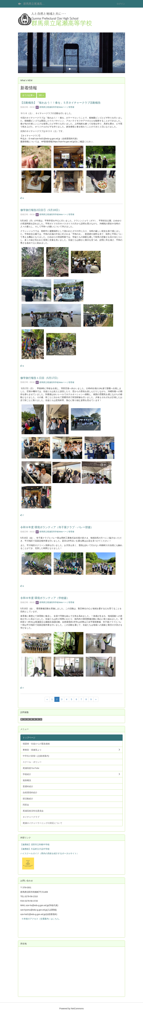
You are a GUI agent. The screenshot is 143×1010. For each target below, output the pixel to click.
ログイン (121, 4)
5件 (41, 95)
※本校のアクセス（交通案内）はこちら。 (40, 919)
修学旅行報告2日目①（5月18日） (40, 210)
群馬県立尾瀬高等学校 (35, 3)
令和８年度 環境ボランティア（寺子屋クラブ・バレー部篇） (56, 527)
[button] (26, 52)
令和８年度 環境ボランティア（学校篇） (44, 597)
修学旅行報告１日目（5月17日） (40, 377)
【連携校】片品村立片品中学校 (35, 849)
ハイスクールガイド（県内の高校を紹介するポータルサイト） (49, 853)
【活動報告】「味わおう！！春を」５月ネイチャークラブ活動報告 (60, 102)
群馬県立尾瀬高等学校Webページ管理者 (55, 107)
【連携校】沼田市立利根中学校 (35, 844)
